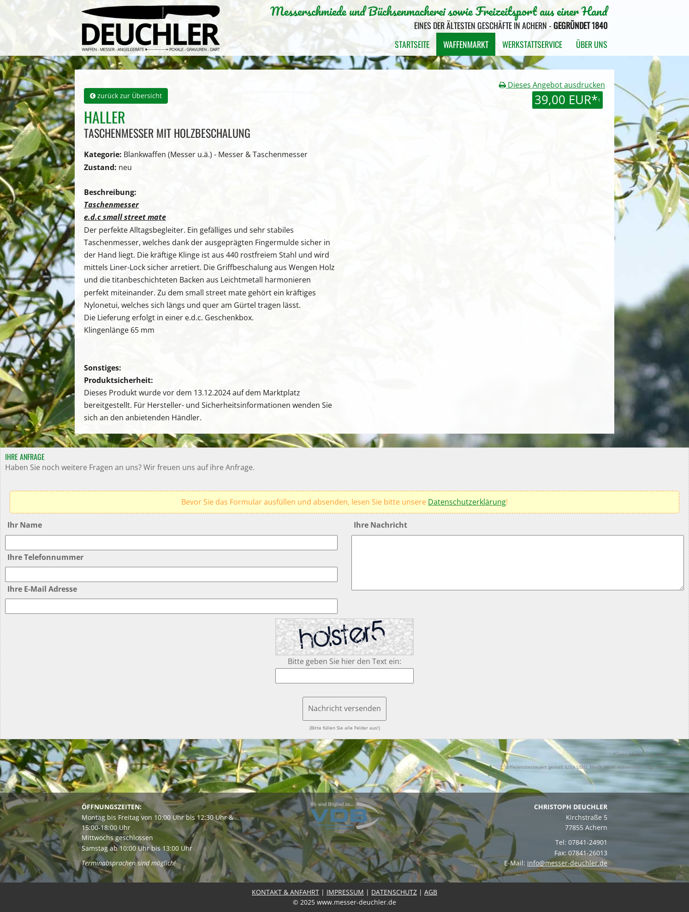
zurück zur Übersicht (126, 95)
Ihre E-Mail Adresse (42, 589)
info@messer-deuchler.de (567, 863)
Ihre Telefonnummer (45, 557)
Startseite (412, 44)
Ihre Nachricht (380, 525)
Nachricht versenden (344, 708)
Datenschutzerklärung (467, 502)
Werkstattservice (532, 44)
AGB (430, 892)
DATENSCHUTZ (394, 892)
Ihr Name (24, 525)
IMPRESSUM (345, 892)
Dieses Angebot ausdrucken (552, 85)
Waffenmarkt (465, 44)
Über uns (591, 44)
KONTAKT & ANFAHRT (285, 892)
